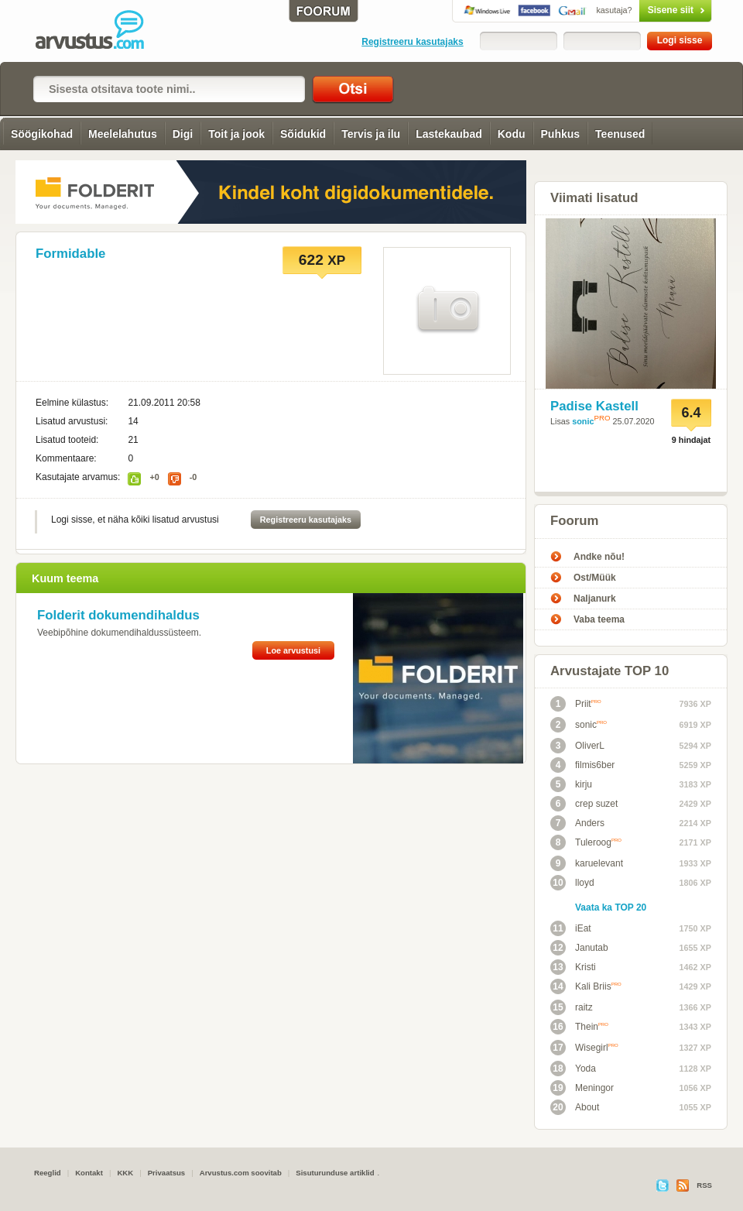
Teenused (620, 134)
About (574, 1107)
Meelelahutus (122, 134)
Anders (577, 823)
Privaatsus (167, 1172)
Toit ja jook (236, 134)
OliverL (577, 745)
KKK (125, 1172)
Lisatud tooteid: (67, 439)
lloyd (572, 882)
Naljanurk (595, 598)
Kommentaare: (66, 458)
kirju (571, 784)
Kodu (512, 134)
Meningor (582, 1088)
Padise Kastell (594, 406)
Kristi (573, 967)
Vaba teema (599, 619)
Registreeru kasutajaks (412, 41)
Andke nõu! (599, 556)
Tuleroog (585, 842)
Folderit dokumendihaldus (118, 615)
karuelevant (586, 863)
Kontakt (89, 1172)
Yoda (573, 1068)
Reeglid (47, 1172)
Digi (183, 134)
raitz (571, 1007)
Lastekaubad (449, 134)
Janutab (579, 947)
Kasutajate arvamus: (78, 477)
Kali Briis (585, 986)
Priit (575, 704)
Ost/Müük (595, 577)
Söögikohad (42, 134)
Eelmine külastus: (72, 402)
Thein (579, 1026)
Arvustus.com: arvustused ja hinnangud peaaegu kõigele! (100, 31)
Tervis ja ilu (370, 134)
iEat (570, 928)
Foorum (574, 520)
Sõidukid (303, 134)
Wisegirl (584, 1047)
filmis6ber (582, 765)
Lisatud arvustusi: (72, 421)
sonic (583, 421)
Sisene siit (642, 10)
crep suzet (584, 803)
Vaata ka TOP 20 (610, 907)
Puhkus (560, 134)
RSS (704, 1185)
